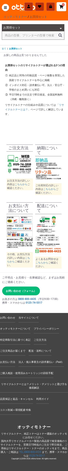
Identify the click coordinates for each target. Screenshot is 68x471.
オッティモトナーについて (15, 328)
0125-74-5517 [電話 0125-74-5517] (34, 302)
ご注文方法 (40, 339)
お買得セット (15, 48)
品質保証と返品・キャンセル (16, 398)
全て (4, 48)
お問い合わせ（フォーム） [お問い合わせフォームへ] (21, 290)
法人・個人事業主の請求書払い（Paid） (41, 361)
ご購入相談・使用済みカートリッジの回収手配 (26, 373)
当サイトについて (28, 317)
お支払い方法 (7, 361)
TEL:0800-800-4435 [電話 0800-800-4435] (30, 452)
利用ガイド (42, 398)
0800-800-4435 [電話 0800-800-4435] (27, 299)
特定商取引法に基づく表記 (15, 339)
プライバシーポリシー (46, 328)
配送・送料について (40, 350)
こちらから (21, 184)
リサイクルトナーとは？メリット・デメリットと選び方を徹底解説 (34, 386)
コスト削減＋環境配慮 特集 (15, 409)
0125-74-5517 (37, 455)
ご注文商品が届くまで (12, 350)
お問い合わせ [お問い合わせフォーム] (7, 317)
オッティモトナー (34, 427)
